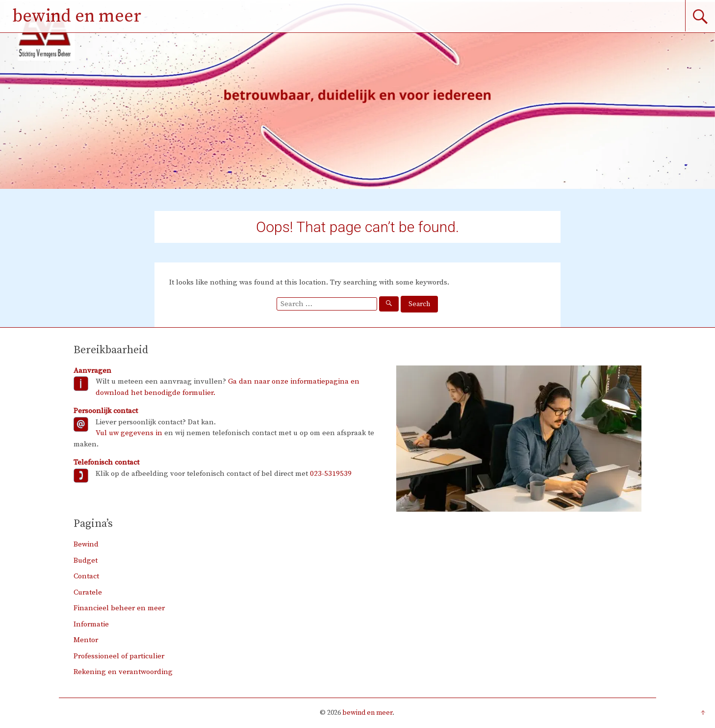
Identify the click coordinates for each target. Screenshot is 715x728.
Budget (86, 560)
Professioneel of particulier (119, 656)
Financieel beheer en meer (119, 608)
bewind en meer (76, 16)
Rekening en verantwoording (123, 671)
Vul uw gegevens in (129, 433)
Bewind (86, 544)
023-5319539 (331, 473)
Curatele (88, 592)
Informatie (91, 624)
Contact (86, 576)
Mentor (86, 640)
